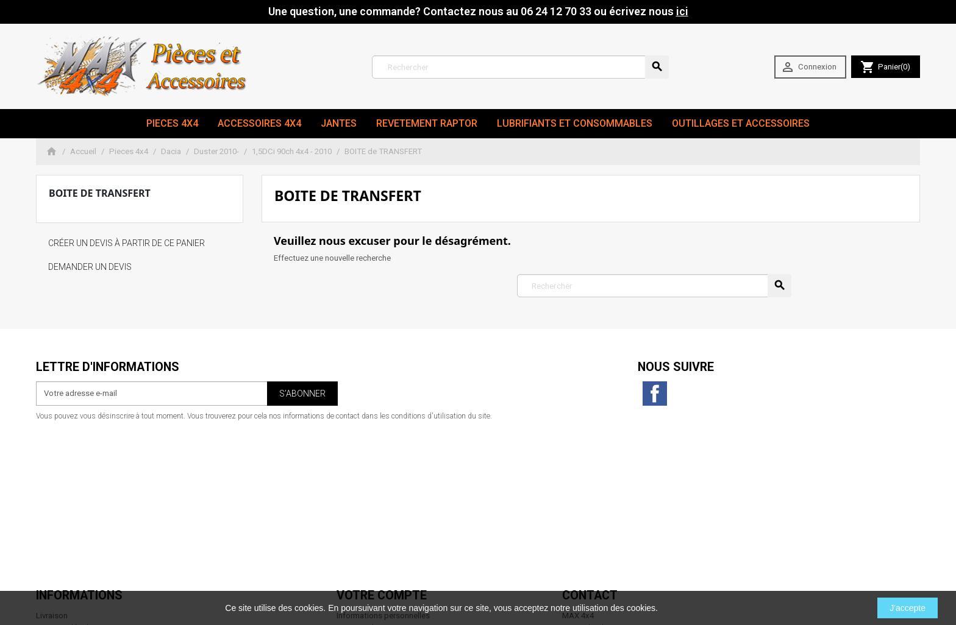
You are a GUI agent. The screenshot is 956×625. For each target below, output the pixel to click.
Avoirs (348, 484)
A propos (53, 496)
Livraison (52, 459)
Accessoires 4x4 (259, 123)
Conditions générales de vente (90, 519)
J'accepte (908, 608)
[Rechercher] (520, 67)
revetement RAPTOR (426, 123)
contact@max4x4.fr (629, 556)
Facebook (655, 393)
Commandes (359, 471)
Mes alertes (357, 519)
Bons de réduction (369, 508)
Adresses (354, 496)
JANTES (339, 123)
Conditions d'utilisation (78, 484)
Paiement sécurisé (69, 508)
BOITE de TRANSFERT (100, 193)
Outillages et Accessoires (741, 123)
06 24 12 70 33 (640, 568)
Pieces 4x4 (172, 123)
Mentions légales (66, 471)
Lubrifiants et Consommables (574, 123)
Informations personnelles (383, 459)
